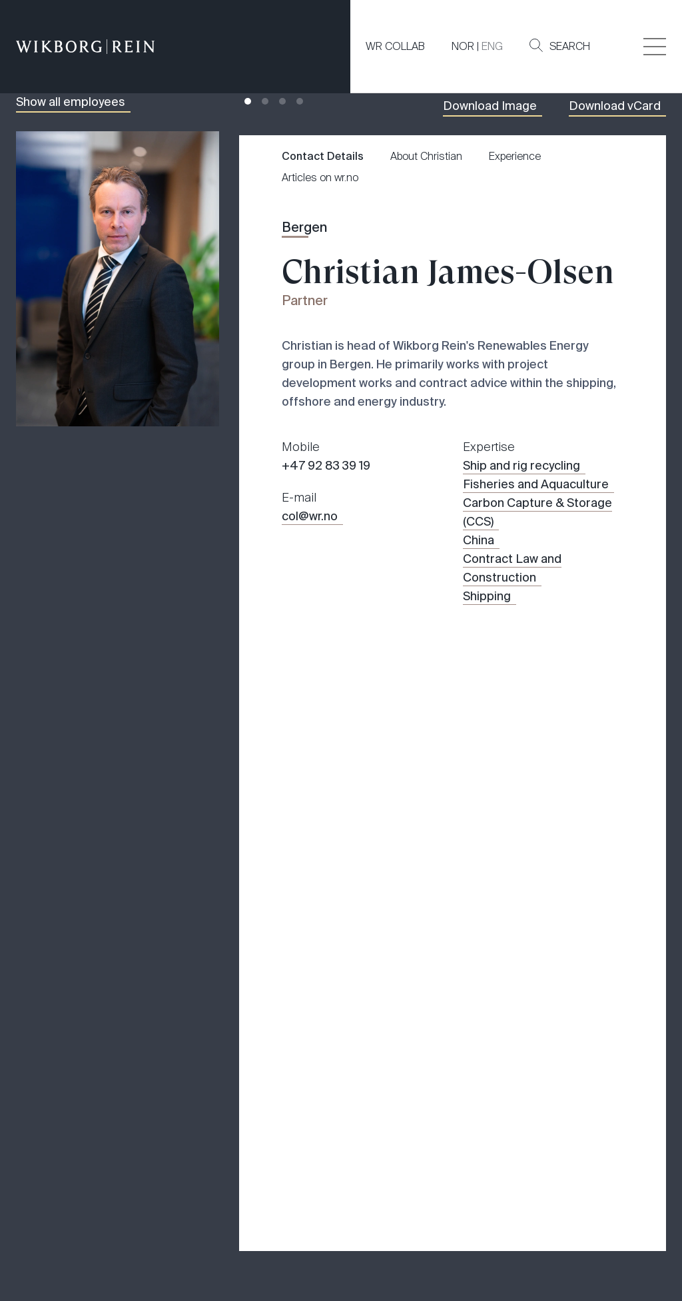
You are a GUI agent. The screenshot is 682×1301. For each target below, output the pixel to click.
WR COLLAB (395, 46)
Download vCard (615, 149)
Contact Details (323, 200)
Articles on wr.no (320, 221)
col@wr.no (310, 560)
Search (559, 46)
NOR (463, 46)
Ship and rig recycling (521, 509)
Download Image (490, 149)
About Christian (426, 200)
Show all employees (70, 145)
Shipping (487, 640)
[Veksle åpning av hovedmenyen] (654, 46)
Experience (515, 200)
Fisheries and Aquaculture (536, 528)
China (478, 584)
